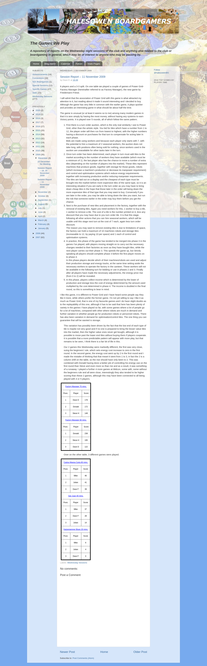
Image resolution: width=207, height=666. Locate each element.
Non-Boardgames (40, 82)
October (42, 196)
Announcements (39, 74)
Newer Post (67, 651)
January (42, 228)
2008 (38, 233)
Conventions (38, 78)
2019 (38, 114)
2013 (38, 138)
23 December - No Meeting (44, 162)
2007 (38, 237)
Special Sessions (40, 85)
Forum (79, 63)
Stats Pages (94, 63)
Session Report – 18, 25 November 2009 (45, 172)
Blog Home (50, 63)
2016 (38, 126)
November (43, 192)
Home (36, 63)
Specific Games (39, 89)
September (43, 200)
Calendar (65, 63)
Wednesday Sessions (77, 563)
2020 (38, 110)
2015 (38, 130)
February (42, 224)
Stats (34, 93)
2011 (38, 146)
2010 (38, 150)
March (41, 220)
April (40, 216)
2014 (38, 134)
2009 (38, 154)
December (43, 158)
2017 (38, 122)
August (41, 204)
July (40, 208)
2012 (38, 142)
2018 (38, 118)
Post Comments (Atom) (83, 658)
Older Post (140, 651)
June (40, 212)
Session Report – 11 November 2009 (82, 76)
